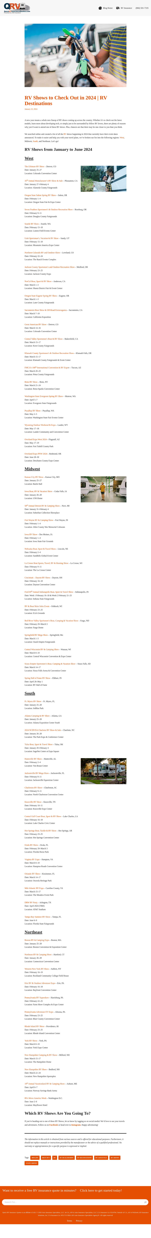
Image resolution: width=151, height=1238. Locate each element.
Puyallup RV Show (32, 417)
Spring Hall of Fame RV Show (37, 687)
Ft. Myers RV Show (33, 711)
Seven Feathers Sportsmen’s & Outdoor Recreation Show (49, 214)
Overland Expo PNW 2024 (36, 461)
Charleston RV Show (33, 798)
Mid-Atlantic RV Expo (34, 899)
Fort (26, 528)
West (123, 142)
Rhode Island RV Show (34, 1039)
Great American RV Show (35, 330)
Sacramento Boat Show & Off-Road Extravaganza (46, 315)
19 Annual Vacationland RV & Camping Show (45, 1097)
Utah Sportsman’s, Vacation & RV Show (41, 243)
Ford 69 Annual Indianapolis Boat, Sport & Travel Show (49, 600)
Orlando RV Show (32, 885)
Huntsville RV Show (33, 769)
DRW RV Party (31, 914)
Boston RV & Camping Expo (37, 952)
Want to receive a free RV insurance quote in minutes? (39, 1204)
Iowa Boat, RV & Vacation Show (38, 499)
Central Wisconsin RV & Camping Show (42, 658)
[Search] (145, 1216)
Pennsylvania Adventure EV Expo (39, 1024)
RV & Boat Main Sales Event (37, 615)
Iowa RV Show (31, 542)
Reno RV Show (31, 388)
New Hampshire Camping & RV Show (41, 1068)
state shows (31, 1177)
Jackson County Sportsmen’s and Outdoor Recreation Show (50, 272)
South (35, 145)
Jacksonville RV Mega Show (37, 783)
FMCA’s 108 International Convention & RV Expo (46, 374)
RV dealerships (66, 1171)
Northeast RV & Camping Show (38, 966)
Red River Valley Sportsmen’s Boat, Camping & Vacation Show (51, 629)
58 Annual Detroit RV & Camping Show (42, 513)
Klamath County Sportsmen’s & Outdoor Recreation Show (49, 359)
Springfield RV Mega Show (36, 644)
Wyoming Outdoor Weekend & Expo (40, 432)
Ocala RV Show (31, 856)
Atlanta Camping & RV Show (37, 725)
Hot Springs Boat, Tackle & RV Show (40, 841)
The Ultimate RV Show (34, 170)
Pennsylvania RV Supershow (37, 1010)
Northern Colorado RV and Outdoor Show (42, 257)
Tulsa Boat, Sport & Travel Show (39, 754)
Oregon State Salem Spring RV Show (40, 199)
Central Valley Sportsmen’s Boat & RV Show (44, 344)
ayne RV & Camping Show (41, 528)
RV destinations (84, 1171)
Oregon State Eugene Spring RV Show (41, 301)
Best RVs (46, 1171)
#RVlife (35, 1171)
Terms (69, 1234)
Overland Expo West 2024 (36, 446)
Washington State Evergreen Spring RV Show (44, 403)
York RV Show (31, 1053)
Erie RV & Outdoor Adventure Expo (40, 995)
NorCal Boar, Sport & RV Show (38, 286)
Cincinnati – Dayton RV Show (37, 586)
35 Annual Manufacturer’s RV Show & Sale (44, 185)
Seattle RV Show (32, 228)
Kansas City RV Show (34, 484)
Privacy (79, 1234)
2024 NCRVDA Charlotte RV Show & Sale (43, 740)
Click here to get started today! (101, 1204)
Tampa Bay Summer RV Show (37, 928)
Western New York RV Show (37, 981)
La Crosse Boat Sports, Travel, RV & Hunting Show (46, 571)
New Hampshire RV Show (36, 1082)
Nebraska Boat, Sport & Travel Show (40, 557)
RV (65, 138)
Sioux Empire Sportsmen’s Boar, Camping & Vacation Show (50, 673)
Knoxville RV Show (33, 812)
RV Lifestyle (101, 1171)
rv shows (115, 1171)
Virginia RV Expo (32, 870)
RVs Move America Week (35, 1111)
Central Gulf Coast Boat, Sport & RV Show (43, 827)
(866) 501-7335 (142, 8)
